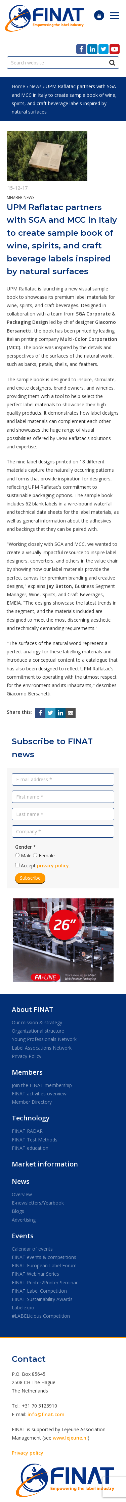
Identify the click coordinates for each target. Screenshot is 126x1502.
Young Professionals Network (44, 1039)
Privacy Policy (26, 1056)
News (35, 86)
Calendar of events (32, 1249)
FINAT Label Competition (39, 1291)
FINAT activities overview (39, 1093)
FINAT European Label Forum (44, 1265)
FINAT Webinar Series (35, 1274)
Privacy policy (27, 1453)
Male (26, 855)
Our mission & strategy (37, 1022)
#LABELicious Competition (41, 1316)
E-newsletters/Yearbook (38, 1203)
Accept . (45, 865)
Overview (22, 1194)
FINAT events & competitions (44, 1257)
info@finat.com (46, 1414)
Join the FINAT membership (42, 1085)
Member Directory (32, 1102)
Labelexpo (23, 1307)
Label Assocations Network (42, 1048)
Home (18, 86)
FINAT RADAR (27, 1131)
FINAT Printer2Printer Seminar (45, 1282)
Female (47, 855)
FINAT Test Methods (34, 1139)
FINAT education (30, 1148)
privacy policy (53, 865)
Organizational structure (38, 1031)
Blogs (18, 1211)
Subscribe (30, 878)
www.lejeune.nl (70, 1438)
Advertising (24, 1220)
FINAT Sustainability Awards (42, 1299)
